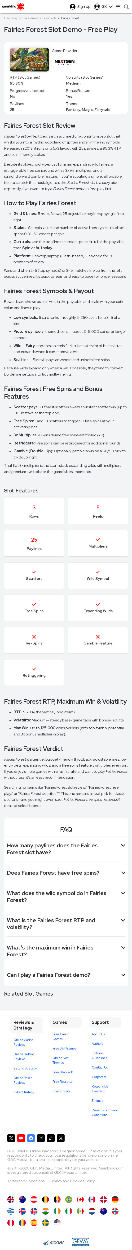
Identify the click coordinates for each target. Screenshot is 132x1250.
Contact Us (100, 1067)
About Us (98, 1034)
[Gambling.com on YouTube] (21, 1138)
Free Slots (49, 18)
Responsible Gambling (100, 1088)
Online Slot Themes (60, 1060)
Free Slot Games (64, 1048)
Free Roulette (63, 1082)
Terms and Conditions (26, 1180)
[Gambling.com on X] (11, 1138)
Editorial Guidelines (99, 1055)
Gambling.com (13, 18)
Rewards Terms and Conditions (105, 1112)
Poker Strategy (23, 1092)
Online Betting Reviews (24, 1056)
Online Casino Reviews (23, 1042)
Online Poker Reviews (22, 1080)
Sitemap (97, 1101)
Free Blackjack (63, 1072)
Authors (97, 1044)
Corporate (99, 1077)
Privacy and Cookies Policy (72, 1180)
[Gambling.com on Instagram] (41, 1138)
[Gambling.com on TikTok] (51, 1138)
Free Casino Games (61, 1036)
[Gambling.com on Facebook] (31, 1138)
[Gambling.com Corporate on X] (61, 1138)
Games (33, 18)
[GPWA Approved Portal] (80, 1242)
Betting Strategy (25, 1068)
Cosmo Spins (61, 1091)
